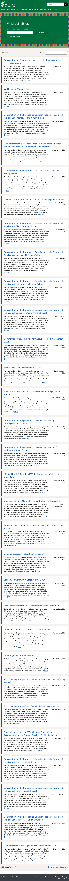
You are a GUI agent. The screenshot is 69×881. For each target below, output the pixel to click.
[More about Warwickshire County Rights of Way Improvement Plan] (34, 861)
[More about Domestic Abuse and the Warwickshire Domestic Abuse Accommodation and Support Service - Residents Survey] (39, 750)
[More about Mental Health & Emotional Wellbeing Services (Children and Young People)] (42, 492)
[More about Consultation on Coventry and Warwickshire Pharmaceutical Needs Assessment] (27, 80)
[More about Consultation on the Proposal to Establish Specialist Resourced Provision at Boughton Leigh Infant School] (6, 301)
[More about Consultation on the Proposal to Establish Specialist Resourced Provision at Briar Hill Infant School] (6, 779)
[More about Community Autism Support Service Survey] (37, 571)
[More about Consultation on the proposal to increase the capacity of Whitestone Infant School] (36, 465)
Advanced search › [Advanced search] (14, 36)
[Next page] (64, 867)
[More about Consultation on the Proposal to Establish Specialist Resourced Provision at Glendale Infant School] (6, 243)
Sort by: (42, 53)
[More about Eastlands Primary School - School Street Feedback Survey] (31, 621)
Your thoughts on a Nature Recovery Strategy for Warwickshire (33, 501)
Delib (17, 877)
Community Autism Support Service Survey (24, 553)
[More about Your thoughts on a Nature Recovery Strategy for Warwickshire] (45, 516)
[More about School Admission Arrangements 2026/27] (44, 383)
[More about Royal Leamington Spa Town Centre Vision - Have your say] (16, 723)
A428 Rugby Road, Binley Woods (19, 655)
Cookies (57, 877)
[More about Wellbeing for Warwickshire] (6, 106)
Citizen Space (7, 877)
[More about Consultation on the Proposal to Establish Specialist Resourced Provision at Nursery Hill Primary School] (6, 272)
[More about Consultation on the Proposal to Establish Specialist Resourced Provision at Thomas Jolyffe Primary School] (6, 135)
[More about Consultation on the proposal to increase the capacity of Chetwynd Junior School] (26, 438)
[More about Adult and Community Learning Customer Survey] (18, 647)
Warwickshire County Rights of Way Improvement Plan (30, 845)
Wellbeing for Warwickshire (17, 89)
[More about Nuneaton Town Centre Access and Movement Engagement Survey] (15, 411)
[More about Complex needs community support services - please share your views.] (14, 545)
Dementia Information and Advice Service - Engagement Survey (34, 199)
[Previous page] (53, 867)
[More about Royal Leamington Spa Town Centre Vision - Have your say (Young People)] (33, 697)
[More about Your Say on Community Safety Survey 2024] (9, 597)
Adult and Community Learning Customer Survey (27, 629)
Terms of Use (49, 877)
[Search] (66, 4)
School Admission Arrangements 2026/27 (23, 367)
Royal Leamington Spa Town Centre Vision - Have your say (31, 706)
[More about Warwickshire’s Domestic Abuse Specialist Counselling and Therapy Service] (6, 191)
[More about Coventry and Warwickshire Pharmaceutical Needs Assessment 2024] (6, 359)
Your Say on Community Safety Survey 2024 (24, 579)
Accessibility (39, 877)
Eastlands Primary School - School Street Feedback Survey (31, 605)
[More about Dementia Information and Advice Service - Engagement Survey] (41, 214)
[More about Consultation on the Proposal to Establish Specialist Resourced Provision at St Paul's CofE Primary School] (6, 837)
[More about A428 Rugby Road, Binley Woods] (45, 670)
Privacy (64, 877)
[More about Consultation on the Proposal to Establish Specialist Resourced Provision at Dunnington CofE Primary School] (6, 330)
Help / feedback (63, 879)
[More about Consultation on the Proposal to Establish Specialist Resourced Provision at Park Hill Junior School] (6, 808)
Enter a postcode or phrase (17, 29)
